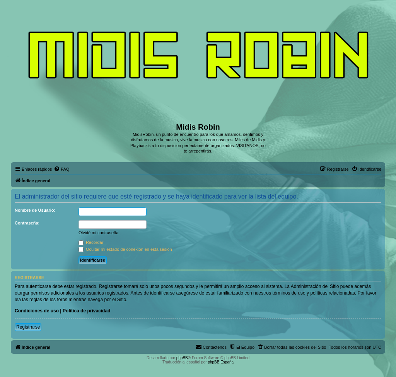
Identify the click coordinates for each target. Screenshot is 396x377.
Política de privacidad (86, 311)
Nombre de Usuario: (35, 210)
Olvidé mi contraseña (98, 232)
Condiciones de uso (37, 311)
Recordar (91, 242)
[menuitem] (61, 169)
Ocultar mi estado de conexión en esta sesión (125, 249)
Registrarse (28, 327)
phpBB (182, 358)
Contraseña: (27, 223)
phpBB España (221, 362)
